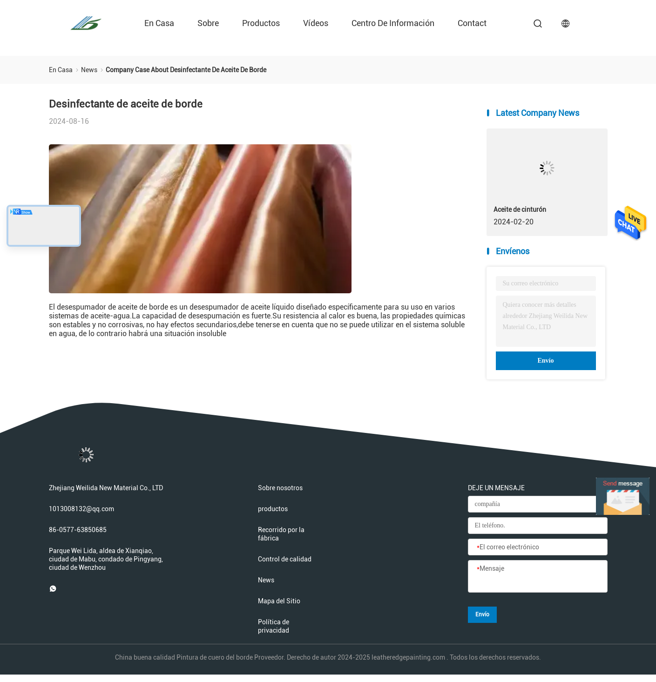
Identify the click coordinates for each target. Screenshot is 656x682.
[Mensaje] (537, 576)
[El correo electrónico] (537, 547)
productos (261, 23)
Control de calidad (284, 559)
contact (472, 23)
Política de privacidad (273, 626)
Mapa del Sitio (279, 601)
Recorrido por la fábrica (281, 534)
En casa (159, 23)
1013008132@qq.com (81, 509)
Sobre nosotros (280, 488)
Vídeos (315, 23)
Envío (545, 360)
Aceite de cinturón (520, 209)
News (266, 580)
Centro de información (393, 23)
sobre (208, 23)
